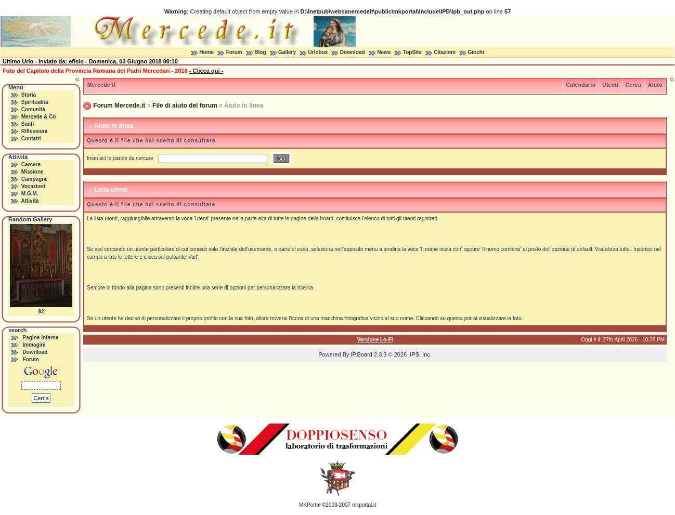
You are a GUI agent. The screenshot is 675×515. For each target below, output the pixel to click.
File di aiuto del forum (184, 105)
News (384, 52)
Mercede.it (101, 85)
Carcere (31, 164)
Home (206, 52)
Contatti (31, 138)
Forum (234, 52)
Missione (32, 172)
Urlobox (318, 52)
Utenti (610, 85)
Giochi (476, 52)
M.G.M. (29, 193)
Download (352, 52)
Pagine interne (41, 337)
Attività (29, 201)
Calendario (581, 85)
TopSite (412, 52)
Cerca (633, 85)
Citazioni (445, 52)
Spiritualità (34, 102)
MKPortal (309, 505)
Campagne (34, 179)
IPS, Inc (420, 354)
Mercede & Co (38, 117)
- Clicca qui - (206, 71)
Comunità (33, 109)
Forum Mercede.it (119, 105)
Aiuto (655, 85)
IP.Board (361, 354)
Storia (28, 95)
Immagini (34, 345)
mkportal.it (364, 505)
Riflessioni (34, 131)
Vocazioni (33, 186)
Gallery (287, 52)
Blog (260, 52)
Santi (27, 124)
